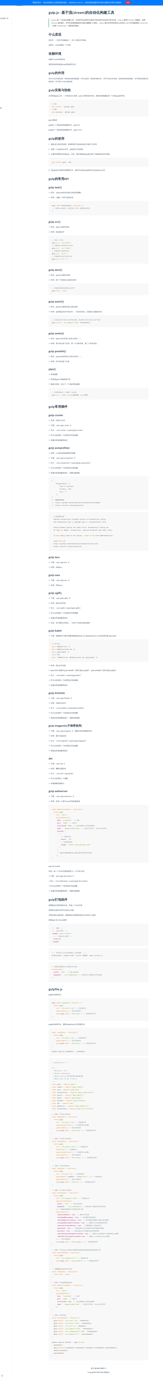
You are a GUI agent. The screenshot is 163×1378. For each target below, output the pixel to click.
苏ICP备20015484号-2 (98, 1368)
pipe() (7, 71)
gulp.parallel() (9, 67)
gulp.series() (9, 63)
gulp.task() (8, 47)
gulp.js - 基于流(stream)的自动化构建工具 (16, 18)
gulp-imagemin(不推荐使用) (14, 108)
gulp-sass (8, 92)
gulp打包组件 (8, 120)
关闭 (127, 3)
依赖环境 (6, 26)
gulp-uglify (8, 96)
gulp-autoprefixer (11, 83)
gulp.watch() (9, 59)
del (6, 112)
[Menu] (17, 1376)
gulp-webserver (10, 116)
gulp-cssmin (9, 79)
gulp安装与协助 (8, 35)
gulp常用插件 (8, 75)
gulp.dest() (8, 55)
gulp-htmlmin (9, 104)
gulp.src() (8, 51)
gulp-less (8, 88)
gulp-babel (8, 100)
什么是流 (6, 22)
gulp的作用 (7, 31)
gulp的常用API (8, 43)
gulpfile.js (6, 124)
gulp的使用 (7, 39)
